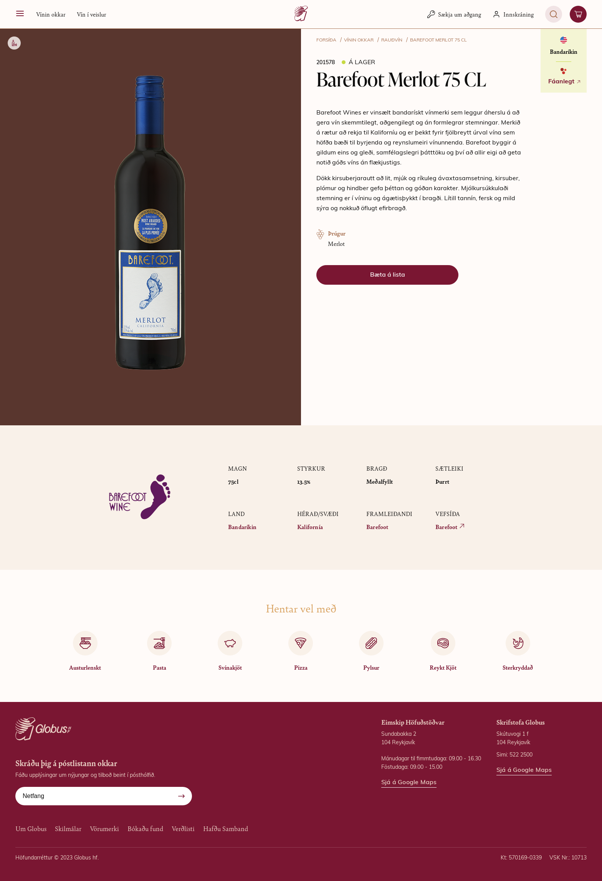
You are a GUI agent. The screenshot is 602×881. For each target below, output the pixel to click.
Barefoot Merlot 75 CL (438, 40)
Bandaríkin (242, 527)
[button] (50, 14)
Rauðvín (391, 40)
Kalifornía (310, 527)
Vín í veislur (91, 14)
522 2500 (521, 755)
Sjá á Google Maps (409, 783)
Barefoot (377, 527)
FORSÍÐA (326, 40)
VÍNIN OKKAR (359, 40)
